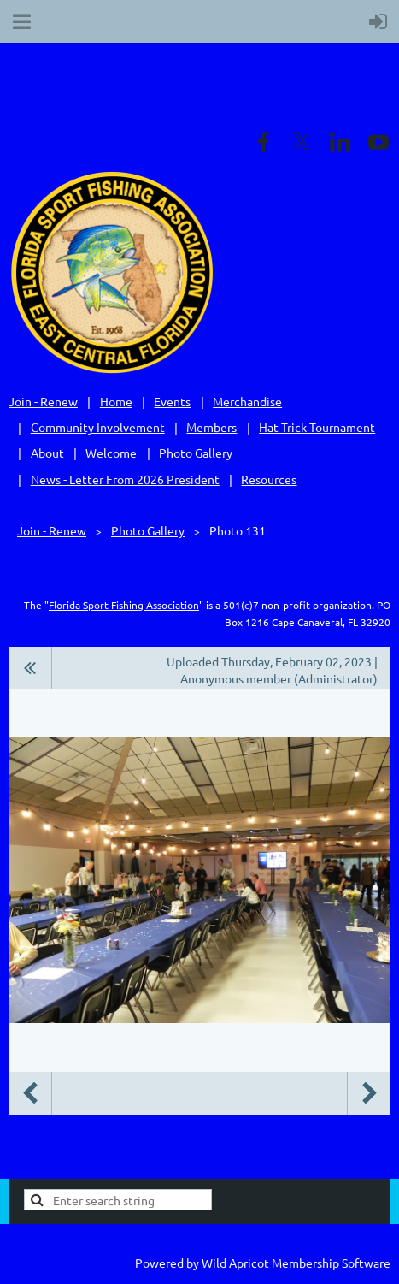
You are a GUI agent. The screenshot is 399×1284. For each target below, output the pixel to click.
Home (116, 401)
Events (172, 401)
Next (369, 1093)
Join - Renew (43, 401)
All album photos (30, 668)
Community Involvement (98, 427)
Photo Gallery (195, 452)
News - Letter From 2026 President (125, 479)
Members (211, 427)
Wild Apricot (235, 1262)
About (47, 452)
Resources (268, 479)
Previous (30, 1093)
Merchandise (247, 401)
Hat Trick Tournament (317, 427)
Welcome (111, 452)
